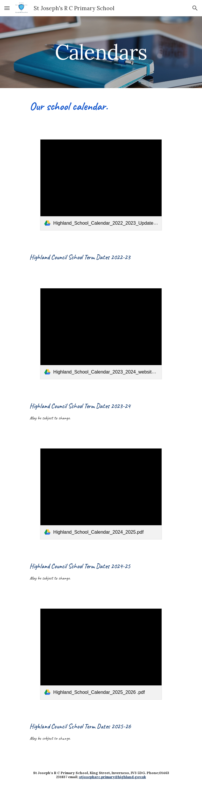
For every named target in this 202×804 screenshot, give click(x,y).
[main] (101, 52)
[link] (101, 185)
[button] (7, 8)
